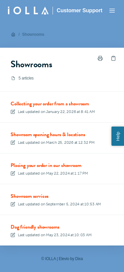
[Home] (28, 10)
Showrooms (33, 34)
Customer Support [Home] (80, 10)
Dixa (79, 258)
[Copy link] (113, 58)
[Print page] (100, 58)
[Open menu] (112, 10)
